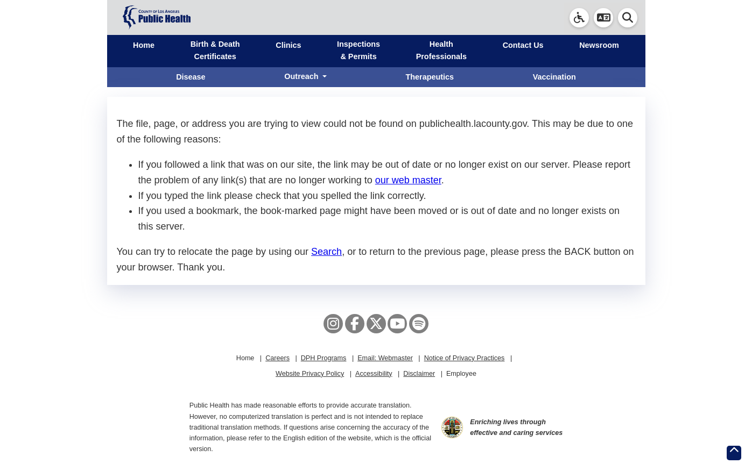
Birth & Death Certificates (215, 50)
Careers (277, 358)
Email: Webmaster (385, 358)
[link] (579, 17)
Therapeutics (429, 77)
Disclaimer (419, 373)
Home (143, 45)
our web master (408, 180)
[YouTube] (397, 323)
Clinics (288, 45)
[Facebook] (354, 323)
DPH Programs (324, 358)
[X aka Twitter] (376, 323)
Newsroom (599, 45)
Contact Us (523, 45)
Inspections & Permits (358, 50)
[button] (603, 17)
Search (326, 251)
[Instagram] (333, 323)
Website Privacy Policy (310, 373)
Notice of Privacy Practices (464, 358)
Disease (190, 77)
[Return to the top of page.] (734, 453)
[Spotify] (418, 323)
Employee (461, 373)
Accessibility (373, 373)
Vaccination (554, 77)
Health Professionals (441, 50)
